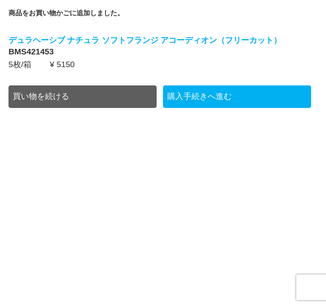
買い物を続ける (41, 96)
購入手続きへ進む (199, 96)
